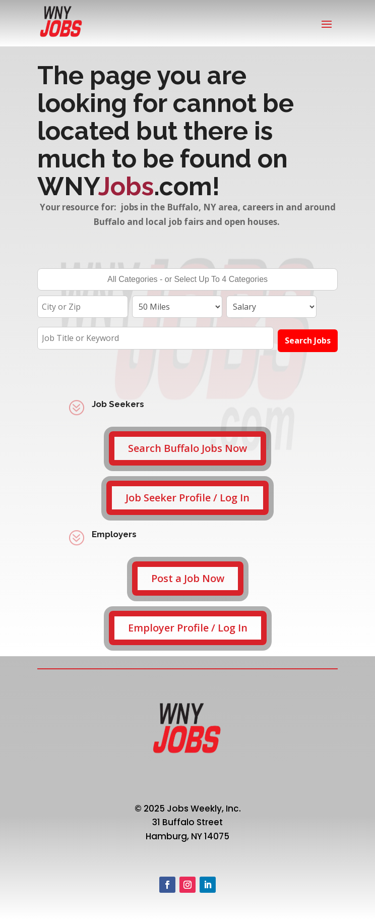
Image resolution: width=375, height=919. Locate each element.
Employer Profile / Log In (187, 628)
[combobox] (187, 279)
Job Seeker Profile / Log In (187, 497)
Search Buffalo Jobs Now (187, 448)
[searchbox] (187, 280)
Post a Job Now (187, 578)
